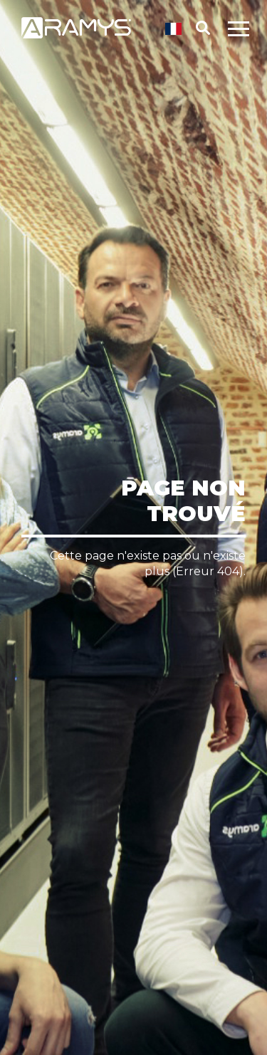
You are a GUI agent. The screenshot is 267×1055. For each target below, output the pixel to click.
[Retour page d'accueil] (76, 36)
